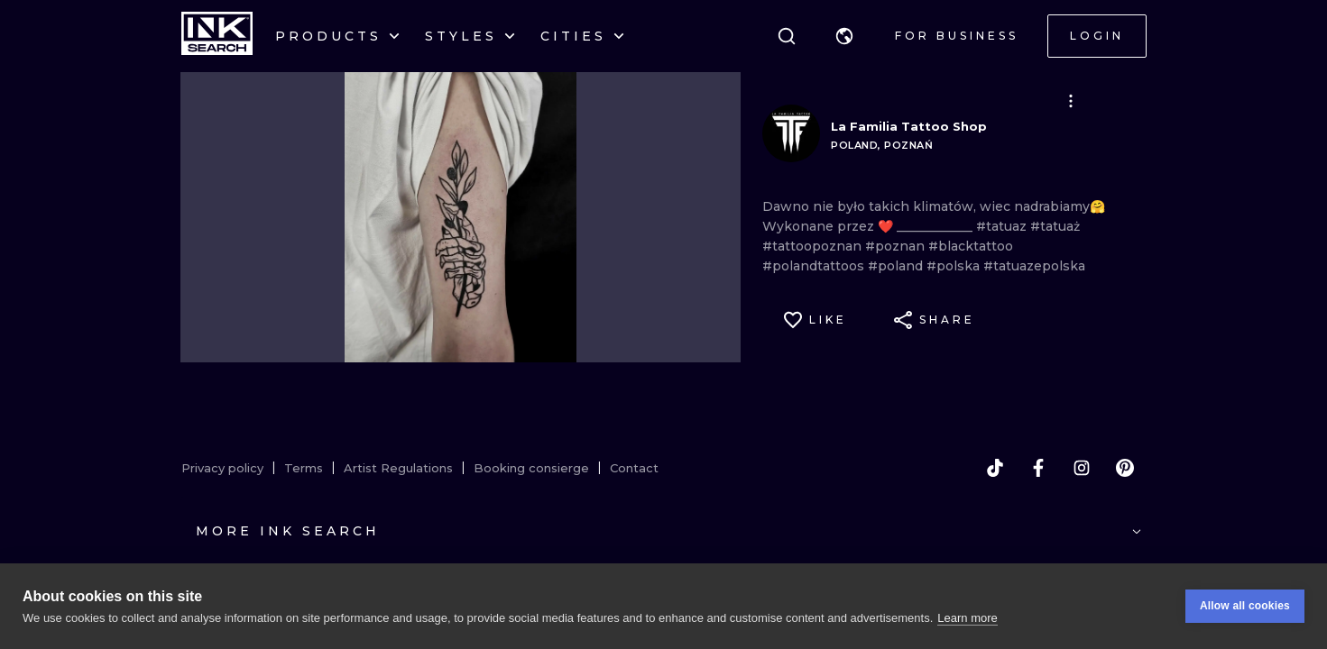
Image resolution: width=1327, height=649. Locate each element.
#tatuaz (1003, 226)
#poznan (896, 246)
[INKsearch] (216, 36)
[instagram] (1081, 467)
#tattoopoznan (813, 246)
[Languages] (844, 36)
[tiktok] (995, 467)
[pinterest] (1125, 467)
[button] (844, 36)
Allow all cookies (1245, 605)
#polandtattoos (815, 266)
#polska (954, 266)
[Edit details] (1070, 101)
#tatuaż (1055, 226)
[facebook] (1038, 467)
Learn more (967, 618)
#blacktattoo (970, 246)
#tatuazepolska (1034, 266)
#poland (897, 266)
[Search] (786, 36)
